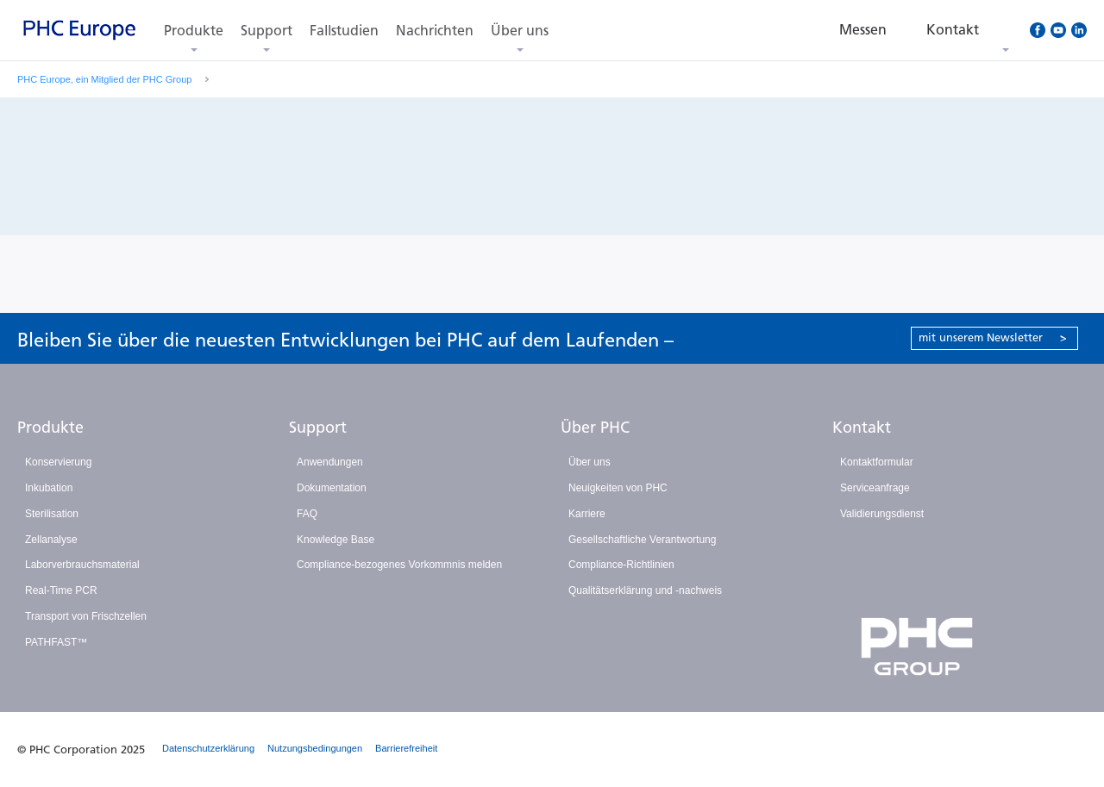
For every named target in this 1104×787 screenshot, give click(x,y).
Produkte (193, 30)
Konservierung (58, 462)
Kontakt (861, 427)
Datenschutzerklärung (208, 748)
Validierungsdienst (882, 514)
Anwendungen (330, 462)
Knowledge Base (335, 540)
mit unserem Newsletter (993, 337)
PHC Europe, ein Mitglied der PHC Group (104, 79)
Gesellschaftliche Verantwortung (642, 540)
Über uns (520, 30)
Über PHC (595, 427)
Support (266, 30)
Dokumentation (332, 488)
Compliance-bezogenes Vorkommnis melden (399, 565)
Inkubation (48, 488)
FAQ (307, 514)
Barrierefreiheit (406, 748)
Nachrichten (435, 30)
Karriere (586, 514)
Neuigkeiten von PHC (618, 488)
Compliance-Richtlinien (621, 565)
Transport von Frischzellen (86, 616)
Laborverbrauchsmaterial (82, 565)
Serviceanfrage (875, 488)
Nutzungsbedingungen (314, 748)
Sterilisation (51, 514)
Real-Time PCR (61, 590)
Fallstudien (344, 30)
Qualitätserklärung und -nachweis (645, 590)
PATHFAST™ (56, 642)
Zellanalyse (51, 540)
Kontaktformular (876, 462)
